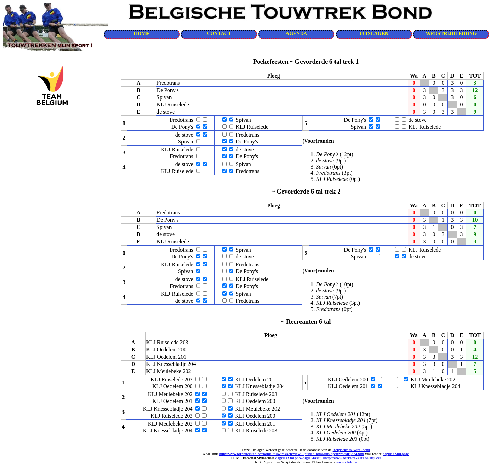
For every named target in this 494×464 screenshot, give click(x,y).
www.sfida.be (346, 462)
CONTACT (219, 33)
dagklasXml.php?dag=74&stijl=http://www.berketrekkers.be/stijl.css (328, 458)
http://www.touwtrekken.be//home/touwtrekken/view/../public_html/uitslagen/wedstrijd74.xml (291, 454)
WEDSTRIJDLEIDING (451, 33)
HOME (142, 33)
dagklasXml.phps (396, 454)
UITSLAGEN (373, 33)
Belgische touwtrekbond (351, 450)
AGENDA (296, 33)
